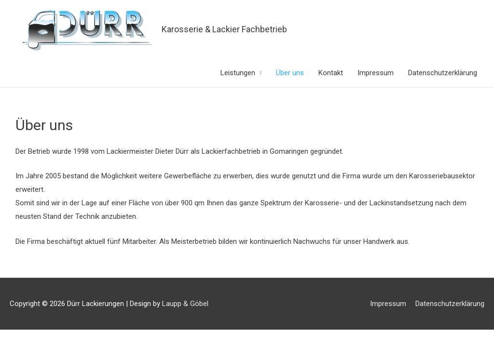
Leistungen (237, 72)
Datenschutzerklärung (442, 72)
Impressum (375, 72)
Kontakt (330, 72)
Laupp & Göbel (185, 303)
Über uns (290, 72)
